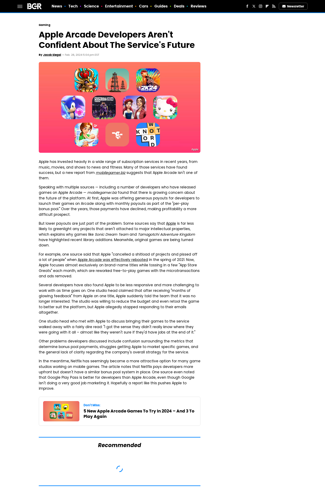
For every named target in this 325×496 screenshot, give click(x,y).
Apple (171, 224)
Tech (73, 6)
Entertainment (119, 6)
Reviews (199, 6)
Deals (179, 6)
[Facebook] (247, 6)
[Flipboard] (267, 6)
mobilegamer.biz (110, 173)
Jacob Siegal (52, 55)
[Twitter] (254, 6)
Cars (143, 6)
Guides (161, 6)
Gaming (44, 25)
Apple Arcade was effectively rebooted (113, 260)
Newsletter (293, 6)
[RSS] (273, 6)
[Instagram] (260, 6)
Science (91, 6)
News (57, 6)
